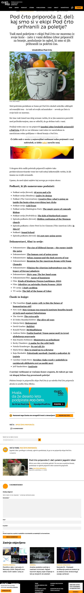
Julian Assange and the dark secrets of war (48, 257)
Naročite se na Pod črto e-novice (56, 589)
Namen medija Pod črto (41, 586)
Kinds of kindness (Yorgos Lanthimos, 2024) (39, 281)
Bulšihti (31, 326)
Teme (10, 7)
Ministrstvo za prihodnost (46, 339)
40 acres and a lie (42, 192)
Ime (4, 519)
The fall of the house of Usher (37, 291)
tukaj (44, 142)
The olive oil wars (45, 319)
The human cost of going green (42, 254)
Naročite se (65, 7)
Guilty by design (44, 195)
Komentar (6, 498)
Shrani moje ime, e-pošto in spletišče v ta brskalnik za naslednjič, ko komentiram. (26, 533)
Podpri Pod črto (64, 415)
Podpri (79, 7)
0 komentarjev (16, 428)
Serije (17, 7)
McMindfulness (34, 329)
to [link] (30, 349)
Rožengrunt (31, 323)
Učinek (31, 7)
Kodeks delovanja (56, 583)
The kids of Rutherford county (53, 215)
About (56, 7)
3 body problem (29, 287)
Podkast (24, 7)
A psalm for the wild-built (41, 343)
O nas (49, 7)
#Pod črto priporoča (25, 425)
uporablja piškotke (12, 587)
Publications (40, 7)
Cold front (31, 205)
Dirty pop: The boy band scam (41, 274)
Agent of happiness (40, 277)
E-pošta (5, 525)
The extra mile (31, 316)
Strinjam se (6, 590)
